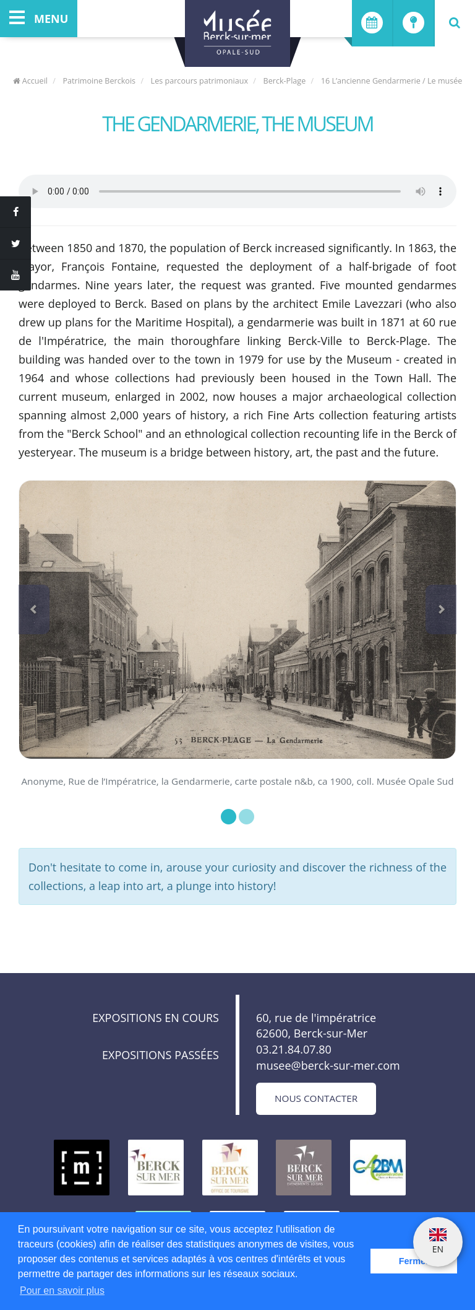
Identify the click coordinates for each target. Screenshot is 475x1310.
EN (438, 1241)
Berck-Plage (284, 81)
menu (38, 18)
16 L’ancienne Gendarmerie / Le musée (392, 81)
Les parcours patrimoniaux (200, 81)
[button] (34, 609)
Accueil (30, 81)
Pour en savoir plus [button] (62, 1290)
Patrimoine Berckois (98, 81)
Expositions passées (160, 1054)
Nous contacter (316, 1098)
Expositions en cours (155, 1017)
